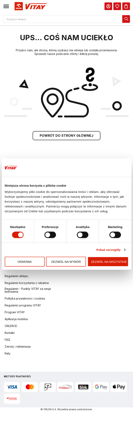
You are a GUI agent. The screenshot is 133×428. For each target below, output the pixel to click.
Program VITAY (15, 312)
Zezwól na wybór (66, 261)
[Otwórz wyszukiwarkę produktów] (66, 19)
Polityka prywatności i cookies (25, 299)
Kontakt (10, 333)
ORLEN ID (11, 326)
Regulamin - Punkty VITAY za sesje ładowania (28, 291)
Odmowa (24, 261)
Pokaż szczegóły (108, 249)
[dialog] (117, 6)
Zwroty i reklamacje (18, 347)
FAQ (7, 340)
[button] (6, 6)
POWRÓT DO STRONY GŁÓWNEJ (66, 136)
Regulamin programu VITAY (23, 306)
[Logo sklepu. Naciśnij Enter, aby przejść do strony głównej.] (30, 6)
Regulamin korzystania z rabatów (27, 283)
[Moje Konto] (108, 6)
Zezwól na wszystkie (109, 261)
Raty (8, 354)
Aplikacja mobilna (16, 319)
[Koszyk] (126, 6)
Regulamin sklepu (16, 276)
